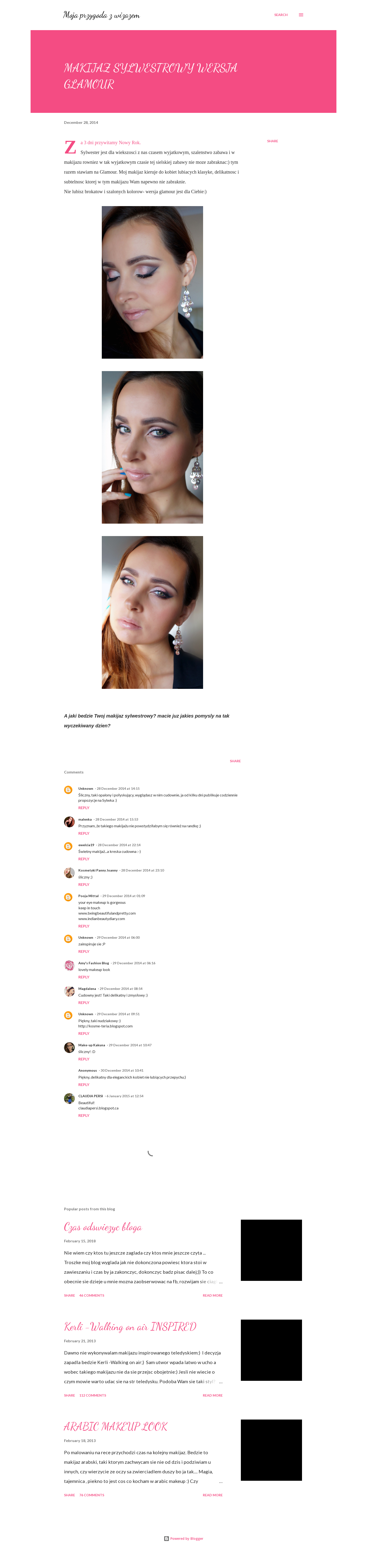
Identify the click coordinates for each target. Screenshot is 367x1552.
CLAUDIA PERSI (90, 1096)
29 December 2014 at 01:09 (123, 896)
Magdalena (87, 989)
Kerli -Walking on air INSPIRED (130, 1326)
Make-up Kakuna (91, 1045)
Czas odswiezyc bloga (103, 1226)
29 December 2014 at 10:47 (130, 1045)
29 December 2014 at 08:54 (121, 989)
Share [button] (272, 141)
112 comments (92, 1395)
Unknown (85, 788)
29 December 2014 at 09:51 (118, 1014)
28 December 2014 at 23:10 (142, 870)
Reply (83, 807)
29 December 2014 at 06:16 (134, 963)
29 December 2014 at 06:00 (118, 937)
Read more (213, 1295)
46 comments (91, 1295)
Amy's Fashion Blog (93, 963)
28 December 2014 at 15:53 (116, 819)
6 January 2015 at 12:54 (125, 1096)
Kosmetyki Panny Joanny (98, 870)
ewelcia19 (86, 845)
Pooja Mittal (88, 896)
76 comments (91, 1495)
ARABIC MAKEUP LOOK (115, 1426)
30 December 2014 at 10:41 (122, 1070)
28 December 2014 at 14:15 (118, 788)
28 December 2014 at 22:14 (119, 845)
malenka (85, 819)
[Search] (281, 15)
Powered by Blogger (183, 1538)
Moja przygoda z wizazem (101, 15)
